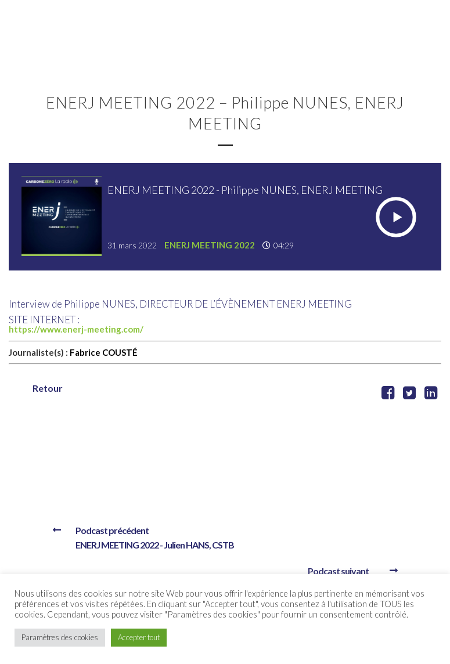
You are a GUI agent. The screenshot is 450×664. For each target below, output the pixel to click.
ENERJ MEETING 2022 (209, 245)
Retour (48, 388)
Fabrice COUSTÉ (104, 352)
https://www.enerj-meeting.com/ (77, 329)
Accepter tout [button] (139, 637)
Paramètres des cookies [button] (59, 637)
